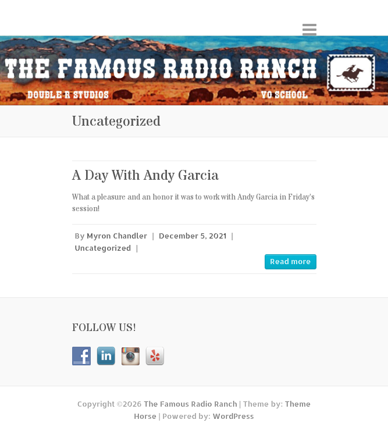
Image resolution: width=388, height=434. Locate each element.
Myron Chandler (117, 235)
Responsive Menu (309, 29)
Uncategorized (103, 247)
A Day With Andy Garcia (145, 176)
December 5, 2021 (192, 235)
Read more (290, 261)
